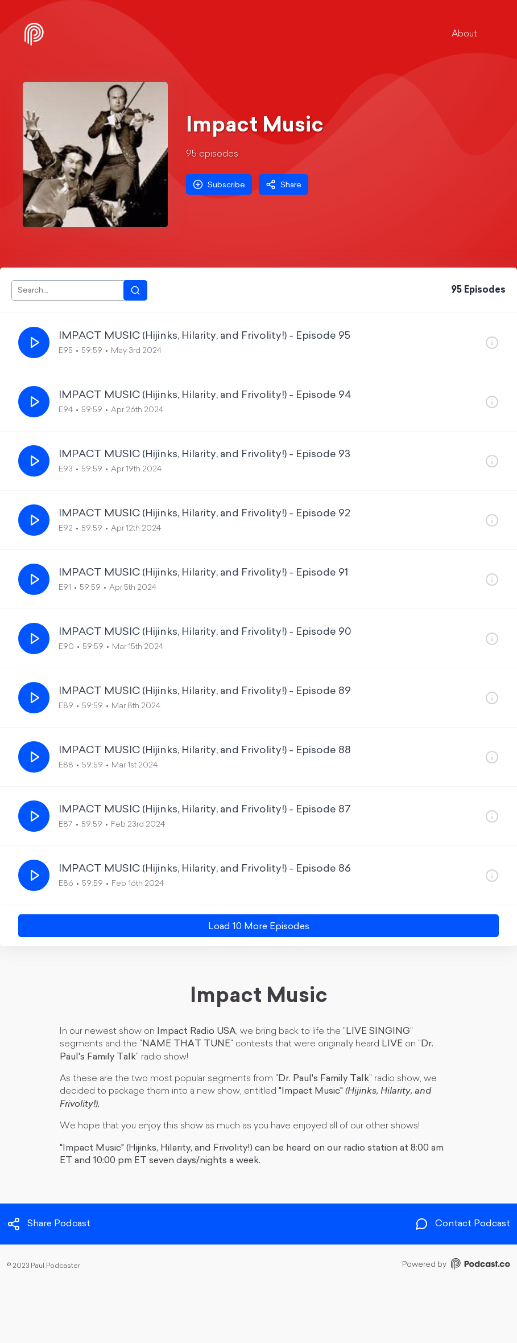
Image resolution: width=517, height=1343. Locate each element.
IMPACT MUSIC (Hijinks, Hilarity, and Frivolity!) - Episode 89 (205, 691)
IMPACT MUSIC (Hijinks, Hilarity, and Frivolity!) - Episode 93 (204, 454)
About (464, 34)
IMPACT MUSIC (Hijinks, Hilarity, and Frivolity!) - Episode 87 (205, 809)
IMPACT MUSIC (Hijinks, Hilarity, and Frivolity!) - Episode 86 (205, 869)
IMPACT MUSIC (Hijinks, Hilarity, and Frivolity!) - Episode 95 (204, 336)
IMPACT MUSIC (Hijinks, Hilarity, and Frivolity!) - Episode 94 (205, 395)
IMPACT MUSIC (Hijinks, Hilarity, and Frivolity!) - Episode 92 (204, 513)
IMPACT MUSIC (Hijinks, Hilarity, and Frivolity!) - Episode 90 (205, 632)
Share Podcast (48, 1224)
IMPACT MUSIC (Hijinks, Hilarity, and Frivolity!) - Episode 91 (203, 573)
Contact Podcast (462, 1224)
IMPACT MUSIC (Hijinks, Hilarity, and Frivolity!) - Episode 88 (205, 750)
